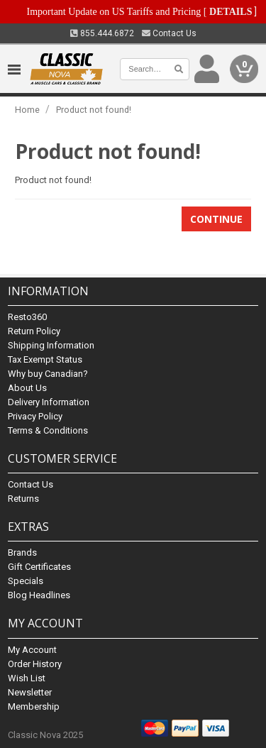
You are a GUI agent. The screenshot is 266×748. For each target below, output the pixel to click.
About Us (27, 388)
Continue (216, 219)
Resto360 (27, 317)
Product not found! (93, 109)
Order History (35, 664)
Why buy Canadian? (48, 373)
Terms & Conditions (48, 430)
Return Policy (34, 331)
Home (27, 109)
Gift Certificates (39, 566)
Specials (25, 581)
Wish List (26, 678)
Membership (34, 706)
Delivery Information (48, 402)
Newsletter (30, 692)
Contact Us (169, 33)
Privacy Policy (35, 416)
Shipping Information (51, 345)
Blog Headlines (39, 595)
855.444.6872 (102, 33)
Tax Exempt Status (45, 359)
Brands (22, 552)
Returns (23, 498)
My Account (32, 649)
